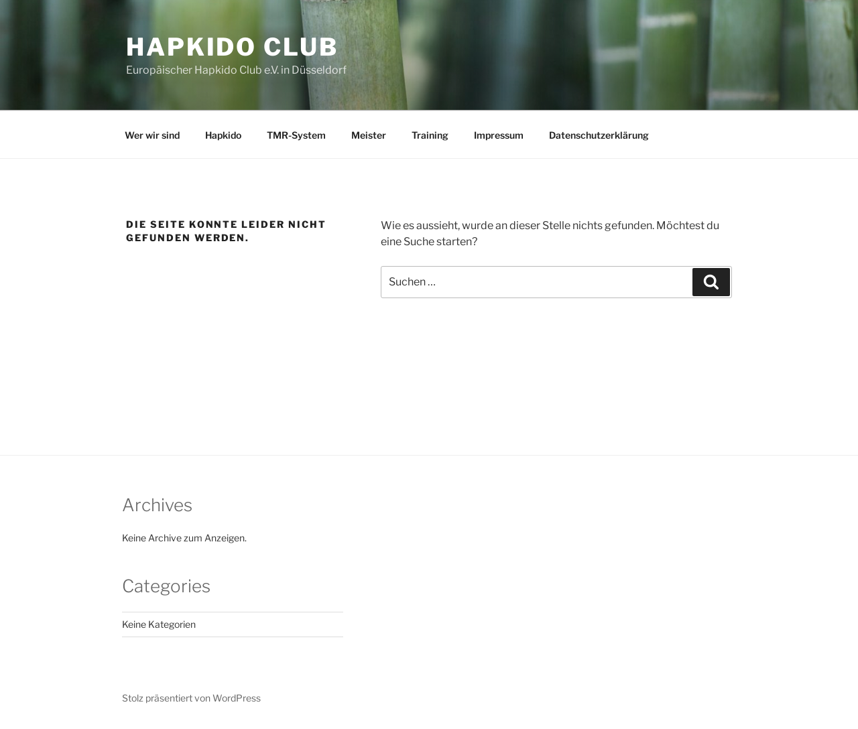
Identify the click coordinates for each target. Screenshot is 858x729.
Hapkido (223, 135)
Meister (368, 135)
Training (430, 135)
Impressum (499, 135)
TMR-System (296, 135)
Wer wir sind (152, 135)
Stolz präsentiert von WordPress (191, 698)
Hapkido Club (232, 47)
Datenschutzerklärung (599, 135)
